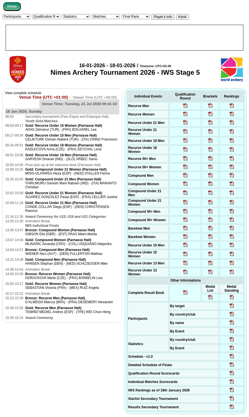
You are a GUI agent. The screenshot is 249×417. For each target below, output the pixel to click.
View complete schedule (23, 93)
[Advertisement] (124, 37)
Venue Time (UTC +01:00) (43, 97)
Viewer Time (95, 97)
